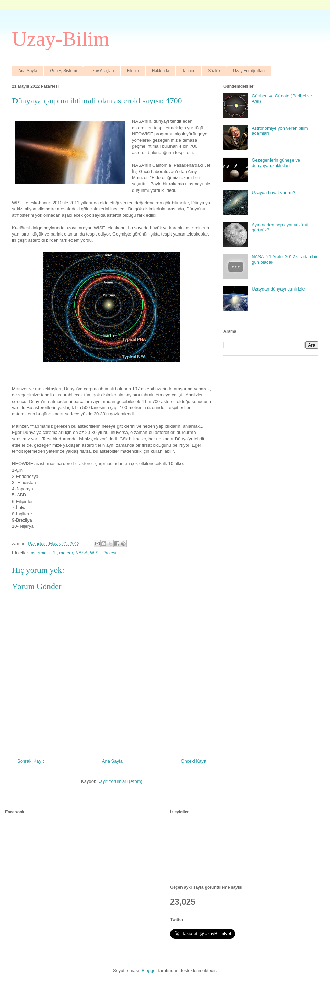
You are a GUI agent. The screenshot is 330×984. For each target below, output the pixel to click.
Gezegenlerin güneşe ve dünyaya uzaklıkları (276, 162)
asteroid (38, 552)
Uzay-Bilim (60, 39)
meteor (66, 552)
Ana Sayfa (27, 70)
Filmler (133, 70)
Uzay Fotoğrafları (249, 70)
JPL (53, 552)
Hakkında (160, 70)
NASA (81, 552)
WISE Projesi (103, 552)
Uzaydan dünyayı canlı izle (278, 289)
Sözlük (214, 70)
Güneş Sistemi (63, 70)
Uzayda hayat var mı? (273, 192)
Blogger (149, 970)
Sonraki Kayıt (30, 761)
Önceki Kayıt (193, 761)
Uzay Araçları (101, 70)
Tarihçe (188, 70)
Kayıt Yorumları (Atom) (119, 781)
